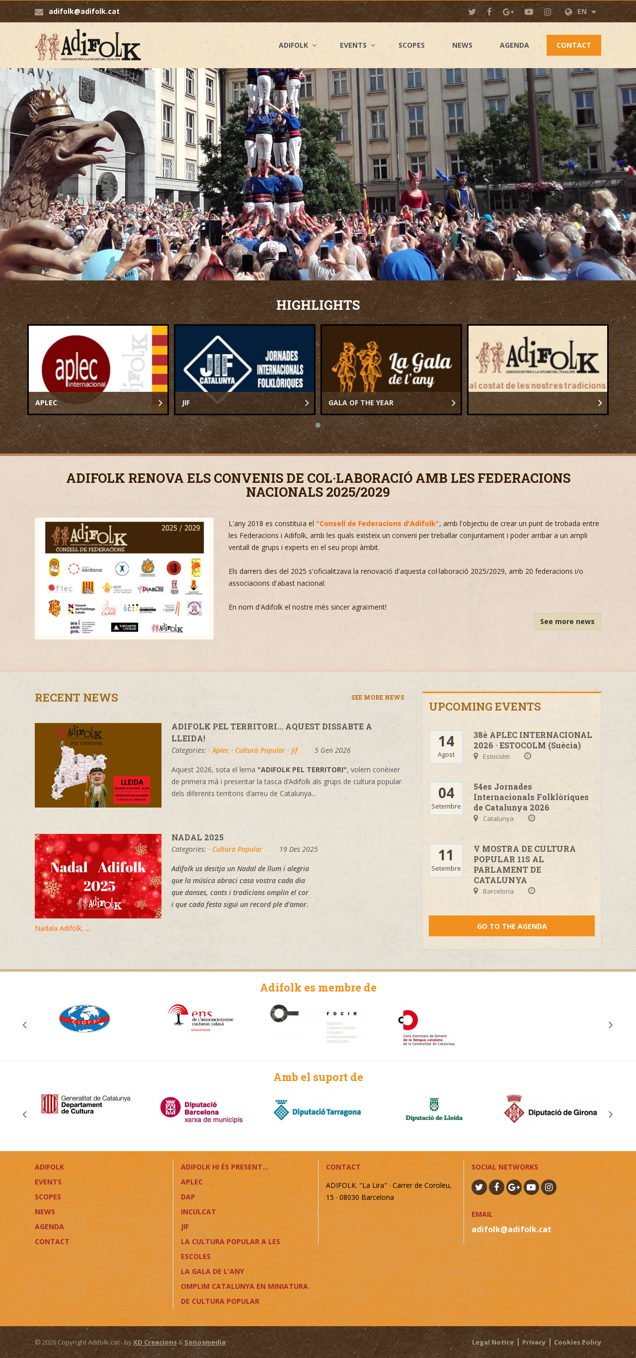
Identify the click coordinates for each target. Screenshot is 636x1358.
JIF (185, 1226)
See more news (567, 621)
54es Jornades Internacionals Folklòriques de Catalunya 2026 (531, 797)
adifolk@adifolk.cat (84, 11)
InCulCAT (198, 1211)
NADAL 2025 (197, 837)
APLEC (192, 1181)
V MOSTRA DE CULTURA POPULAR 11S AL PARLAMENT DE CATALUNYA (525, 864)
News (462, 45)
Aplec (220, 750)
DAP (188, 1196)
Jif (294, 750)
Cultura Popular (260, 750)
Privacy (534, 1342)
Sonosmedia (205, 1342)
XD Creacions (155, 1342)
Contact (573, 45)
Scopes (411, 45)
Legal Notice (493, 1342)
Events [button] (353, 45)
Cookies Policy (577, 1342)
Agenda (514, 45)
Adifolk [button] (293, 45)
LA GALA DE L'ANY (212, 1271)
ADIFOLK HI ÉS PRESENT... (224, 1167)
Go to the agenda (512, 926)
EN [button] (580, 11)
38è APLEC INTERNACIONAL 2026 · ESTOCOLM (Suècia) (533, 739)
